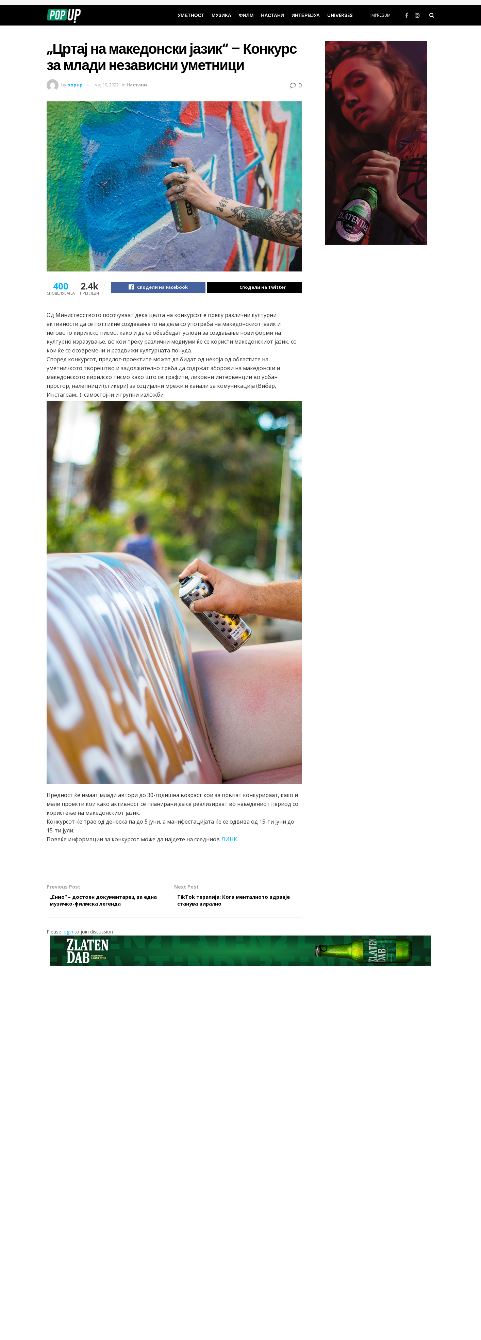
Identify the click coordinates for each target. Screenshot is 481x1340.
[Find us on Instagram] (417, 15)
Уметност (191, 15)
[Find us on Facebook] (406, 15)
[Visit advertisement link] (375, 143)
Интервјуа (306, 15)
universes (340, 15)
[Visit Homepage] (64, 15)
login (68, 934)
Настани (272, 15)
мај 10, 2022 (107, 85)
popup (75, 85)
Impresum (380, 15)
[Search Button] (431, 15)
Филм (246, 15)
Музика (221, 15)
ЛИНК (229, 840)
